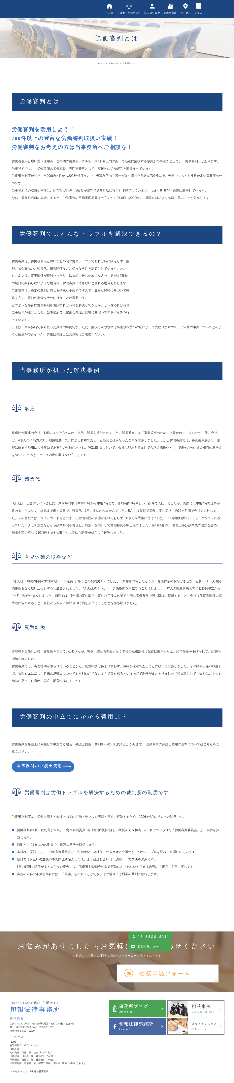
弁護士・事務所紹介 (129, 12)
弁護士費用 (170, 12)
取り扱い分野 (152, 12)
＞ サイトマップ (18, 1072)
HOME (110, 12)
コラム (198, 12)
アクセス (186, 12)
